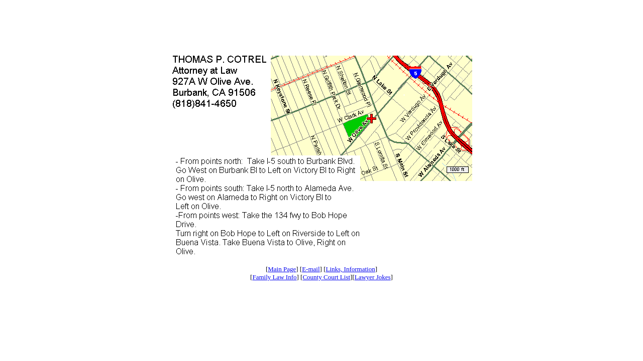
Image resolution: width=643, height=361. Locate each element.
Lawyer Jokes (373, 277)
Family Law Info (274, 277)
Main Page (282, 269)
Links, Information (350, 269)
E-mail (310, 269)
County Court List (326, 277)
